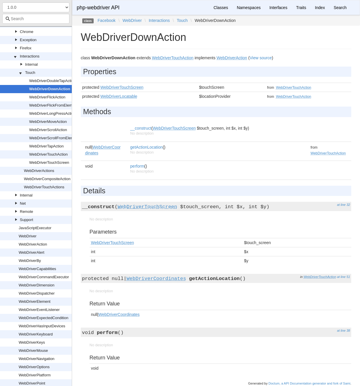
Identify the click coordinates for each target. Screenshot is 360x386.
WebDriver (27, 236)
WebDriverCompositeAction (47, 179)
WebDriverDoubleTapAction (52, 81)
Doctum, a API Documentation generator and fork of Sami (309, 383)
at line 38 (343, 330)
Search (340, 7)
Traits (301, 7)
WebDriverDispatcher (37, 293)
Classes (221, 7)
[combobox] (35, 19)
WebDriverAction (33, 244)
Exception (28, 40)
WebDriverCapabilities (37, 269)
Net (23, 203)
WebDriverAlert (31, 252)
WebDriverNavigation (37, 359)
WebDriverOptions (34, 367)
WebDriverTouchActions (44, 187)
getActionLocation (146, 147)
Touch (30, 72)
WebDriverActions (39, 170)
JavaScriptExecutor (35, 228)
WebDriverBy (30, 260)
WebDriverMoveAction (48, 121)
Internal (31, 64)
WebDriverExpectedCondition (43, 318)
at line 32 (343, 204)
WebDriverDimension (37, 285)
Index (320, 7)
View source (261, 57)
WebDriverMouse (33, 350)
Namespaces (249, 7)
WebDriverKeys (32, 342)
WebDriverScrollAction (48, 130)
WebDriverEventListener (39, 309)
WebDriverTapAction (46, 146)
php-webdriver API (98, 8)
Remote (26, 211)
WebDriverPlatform (35, 375)
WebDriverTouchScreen (49, 162)
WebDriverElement (34, 301)
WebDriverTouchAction (48, 154)
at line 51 (343, 277)
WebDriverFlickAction (47, 97)
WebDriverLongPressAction (52, 113)
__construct (140, 128)
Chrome (26, 31)
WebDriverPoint (32, 383)
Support (26, 220)
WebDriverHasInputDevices (42, 326)
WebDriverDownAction (49, 89)
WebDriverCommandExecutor (44, 277)
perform (137, 166)
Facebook (107, 20)
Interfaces (278, 7)
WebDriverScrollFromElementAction (59, 138)
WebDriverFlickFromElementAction (58, 105)
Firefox (26, 48)
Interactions (29, 56)
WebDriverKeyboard (36, 334)
